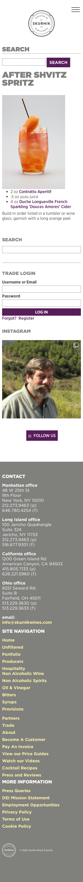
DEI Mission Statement (26, 797)
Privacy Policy (17, 812)
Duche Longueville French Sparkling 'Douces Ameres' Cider (41, 204)
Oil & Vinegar (16, 687)
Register (26, 318)
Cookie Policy (16, 826)
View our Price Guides (25, 753)
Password (11, 296)
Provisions (13, 709)
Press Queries (16, 790)
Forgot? (9, 318)
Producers (12, 661)
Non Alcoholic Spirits (24, 680)
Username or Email (19, 282)
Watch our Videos (21, 760)
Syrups (9, 701)
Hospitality (13, 668)
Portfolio (11, 654)
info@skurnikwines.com (27, 622)
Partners (11, 718)
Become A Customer (23, 739)
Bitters (9, 694)
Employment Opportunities (30, 804)
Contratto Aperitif (35, 191)
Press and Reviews (21, 775)
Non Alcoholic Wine (23, 673)
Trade (8, 725)
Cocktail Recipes (19, 767)
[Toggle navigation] (75, 10)
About (8, 732)
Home (8, 640)
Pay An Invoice (17, 746)
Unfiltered (12, 647)
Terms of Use (15, 819)
